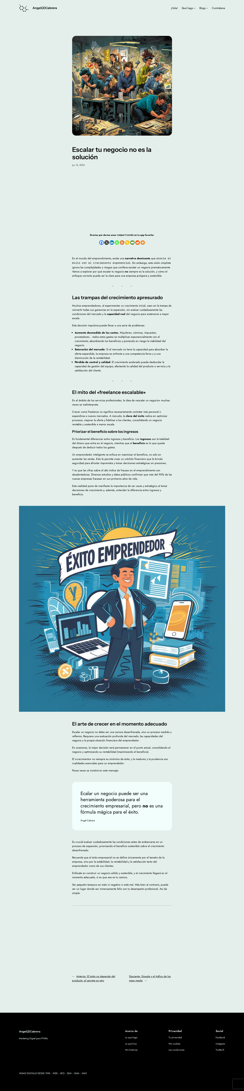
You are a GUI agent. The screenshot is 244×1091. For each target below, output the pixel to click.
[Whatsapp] (117, 242)
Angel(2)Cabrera (45, 8)
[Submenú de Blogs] (207, 8)
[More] (142, 242)
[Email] (132, 242)
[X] (106, 242)
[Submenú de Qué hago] (195, 8)
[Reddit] (137, 242)
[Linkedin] (112, 242)
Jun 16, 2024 (78, 165)
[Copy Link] (127, 242)
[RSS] (122, 242)
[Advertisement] (122, 199)
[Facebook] (101, 242)
